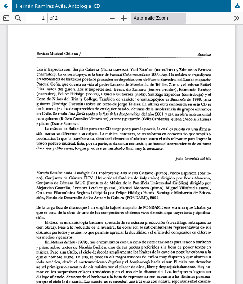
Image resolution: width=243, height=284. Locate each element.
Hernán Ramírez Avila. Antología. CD (58, 5)
